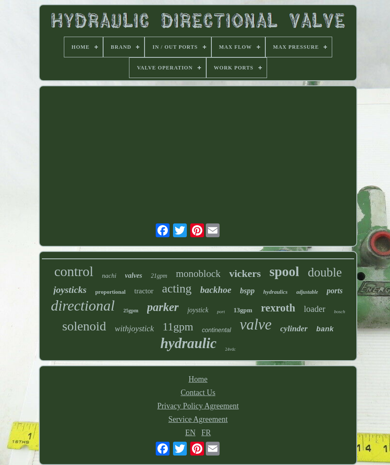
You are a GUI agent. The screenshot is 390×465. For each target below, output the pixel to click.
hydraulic (188, 343)
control (74, 271)
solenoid (84, 326)
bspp (247, 290)
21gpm (159, 276)
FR (206, 432)
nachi (109, 275)
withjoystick (134, 328)
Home (198, 379)
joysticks (70, 289)
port (221, 311)
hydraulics (275, 292)
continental (216, 330)
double (325, 272)
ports (335, 290)
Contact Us (198, 392)
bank (325, 329)
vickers (245, 273)
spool (284, 271)
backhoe (215, 290)
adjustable (307, 292)
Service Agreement (197, 419)
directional (83, 306)
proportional (110, 292)
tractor (143, 291)
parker (163, 307)
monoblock (198, 273)
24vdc (230, 349)
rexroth (278, 308)
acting (177, 288)
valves (133, 275)
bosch (339, 311)
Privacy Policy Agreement (198, 406)
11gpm (178, 326)
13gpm (242, 310)
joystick (197, 310)
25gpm (130, 311)
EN (190, 432)
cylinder (294, 328)
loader (314, 309)
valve (256, 324)
